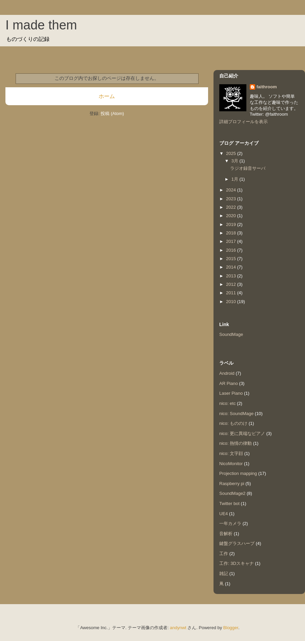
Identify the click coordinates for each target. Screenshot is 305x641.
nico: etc (227, 403)
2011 (231, 292)
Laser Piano (231, 393)
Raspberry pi (231, 483)
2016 (231, 250)
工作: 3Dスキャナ (236, 563)
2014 (231, 267)
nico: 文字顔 (231, 453)
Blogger (230, 627)
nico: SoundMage (236, 413)
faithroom (267, 86)
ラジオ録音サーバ (247, 168)
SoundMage (231, 334)
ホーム (107, 96)
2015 (231, 258)
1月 (235, 179)
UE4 (223, 513)
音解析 (225, 533)
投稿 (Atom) (112, 113)
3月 (235, 160)
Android (227, 373)
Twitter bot (229, 503)
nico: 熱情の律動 (235, 443)
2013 (231, 275)
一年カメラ (230, 523)
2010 (231, 301)
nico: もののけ (233, 423)
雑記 (223, 573)
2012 (231, 284)
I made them (41, 25)
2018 (231, 232)
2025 (231, 153)
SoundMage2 (232, 493)
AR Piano (228, 383)
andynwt (178, 627)
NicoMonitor (231, 463)
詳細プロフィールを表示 (243, 121)
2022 (231, 207)
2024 (231, 189)
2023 (231, 198)
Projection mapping (238, 473)
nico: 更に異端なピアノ (242, 433)
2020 (231, 215)
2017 (231, 241)
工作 (223, 553)
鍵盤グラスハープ (237, 543)
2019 (231, 224)
